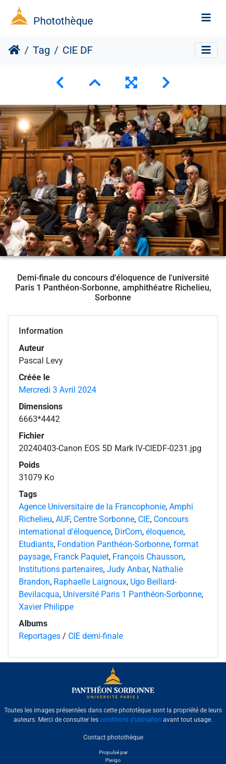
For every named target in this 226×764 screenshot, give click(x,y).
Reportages (39, 636)
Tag (41, 50)
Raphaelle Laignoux (90, 582)
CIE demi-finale (95, 636)
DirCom (128, 532)
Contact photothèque (113, 737)
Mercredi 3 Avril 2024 (57, 390)
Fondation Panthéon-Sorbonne (113, 544)
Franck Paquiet (81, 557)
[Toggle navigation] (206, 18)
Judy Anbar (127, 569)
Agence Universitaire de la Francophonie (92, 507)
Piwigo (113, 760)
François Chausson (147, 557)
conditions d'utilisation (130, 719)
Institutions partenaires (61, 569)
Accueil (14, 50)
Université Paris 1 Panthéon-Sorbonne (132, 594)
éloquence (164, 532)
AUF (63, 519)
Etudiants (36, 544)
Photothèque (63, 21)
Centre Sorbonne (103, 519)
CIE (144, 519)
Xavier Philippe (46, 607)
